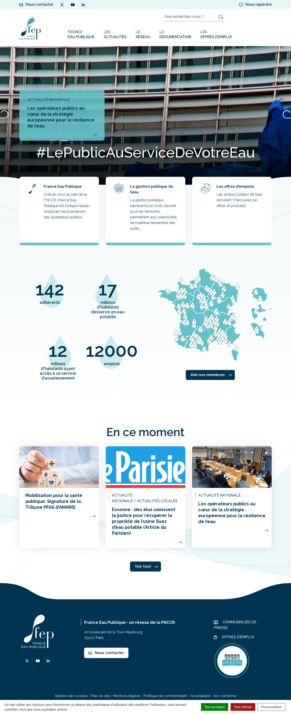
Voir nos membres (211, 375)
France (81, 35)
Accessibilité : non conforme (213, 696)
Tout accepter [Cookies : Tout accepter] (214, 707)
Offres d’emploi (238, 637)
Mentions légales (126, 696)
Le (143, 35)
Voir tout (146, 566)
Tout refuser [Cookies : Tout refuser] (243, 707)
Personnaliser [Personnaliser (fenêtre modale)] (271, 707)
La (175, 35)
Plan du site (100, 696)
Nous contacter (106, 653)
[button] (53, 140)
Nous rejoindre (255, 4)
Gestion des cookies (71, 696)
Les (115, 35)
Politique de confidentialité (165, 696)
